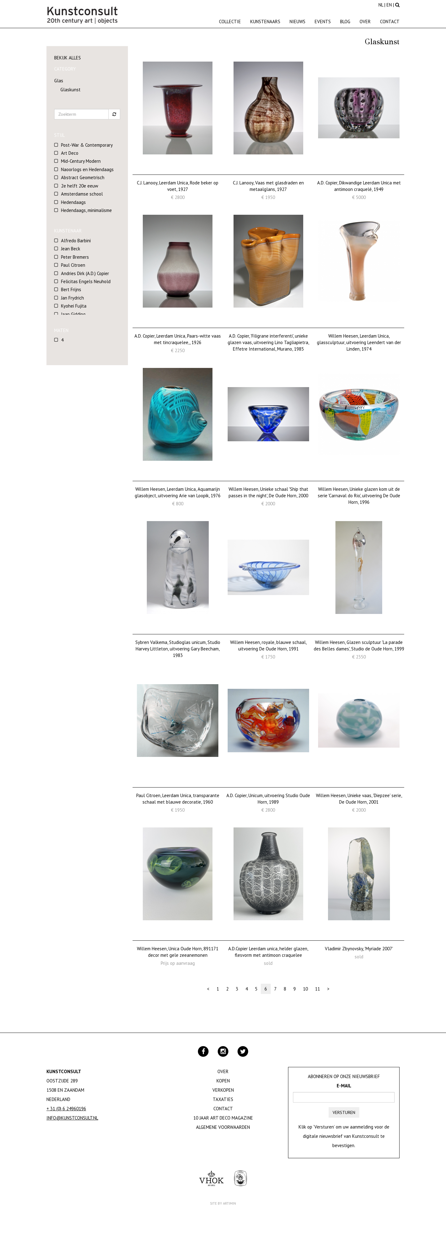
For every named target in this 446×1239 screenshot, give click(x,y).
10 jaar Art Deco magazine (223, 1118)
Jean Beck (70, 249)
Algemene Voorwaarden (223, 1127)
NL (380, 5)
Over (365, 21)
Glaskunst (70, 90)
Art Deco (69, 153)
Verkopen (223, 1090)
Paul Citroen (73, 265)
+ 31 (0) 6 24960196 (66, 1109)
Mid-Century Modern (81, 161)
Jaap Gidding (73, 314)
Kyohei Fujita (73, 306)
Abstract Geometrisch (82, 177)
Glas (58, 81)
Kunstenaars (265, 21)
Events (323, 21)
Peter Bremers (75, 257)
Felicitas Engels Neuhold (86, 281)
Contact (390, 21)
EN (389, 5)
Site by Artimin (223, 1203)
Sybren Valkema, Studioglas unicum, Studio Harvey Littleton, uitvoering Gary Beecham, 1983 (177, 648)
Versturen (344, 1112)
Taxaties (223, 1099)
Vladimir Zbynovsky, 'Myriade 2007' (359, 949)
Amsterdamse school (82, 194)
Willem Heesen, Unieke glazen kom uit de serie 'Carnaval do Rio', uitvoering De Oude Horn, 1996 (359, 495)
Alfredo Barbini (76, 241)
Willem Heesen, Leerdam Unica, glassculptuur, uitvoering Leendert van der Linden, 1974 (359, 342)
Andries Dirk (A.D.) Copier (85, 273)
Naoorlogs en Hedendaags (87, 169)
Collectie (230, 21)
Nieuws (297, 21)
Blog (345, 21)
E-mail (344, 1086)
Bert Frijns (71, 289)
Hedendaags (73, 202)
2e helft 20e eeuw (79, 186)
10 (305, 989)
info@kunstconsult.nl (72, 1118)
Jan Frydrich (72, 298)
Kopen (223, 1081)
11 (317, 989)
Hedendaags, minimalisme (86, 210)
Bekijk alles (67, 58)
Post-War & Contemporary (87, 145)
